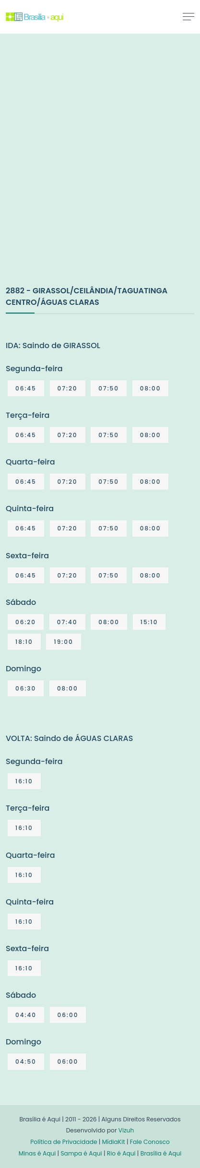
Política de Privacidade (63, 1142)
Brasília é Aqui (161, 1153)
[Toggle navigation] (188, 16)
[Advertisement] (100, 169)
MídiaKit (113, 1142)
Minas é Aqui (37, 1153)
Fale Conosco (150, 1142)
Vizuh (126, 1130)
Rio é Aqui (121, 1153)
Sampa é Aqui (81, 1153)
